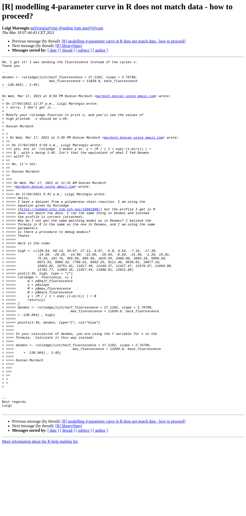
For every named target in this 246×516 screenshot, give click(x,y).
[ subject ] (84, 50)
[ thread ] (67, 50)
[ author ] (100, 50)
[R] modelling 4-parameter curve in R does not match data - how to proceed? (124, 41)
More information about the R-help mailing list (40, 511)
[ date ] (53, 50)
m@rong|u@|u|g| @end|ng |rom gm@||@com (66, 28)
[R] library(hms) (68, 46)
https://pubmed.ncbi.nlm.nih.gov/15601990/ (60, 239)
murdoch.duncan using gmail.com (125, 103)
